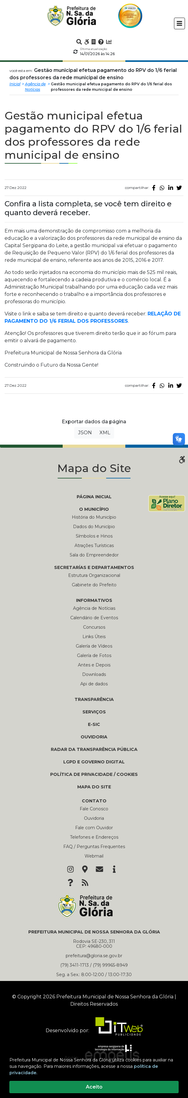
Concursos (94, 627)
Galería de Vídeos (94, 646)
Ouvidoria (94, 737)
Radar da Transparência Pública (94, 749)
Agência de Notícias (35, 87)
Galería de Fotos (94, 655)
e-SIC (94, 724)
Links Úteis (94, 636)
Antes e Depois (94, 665)
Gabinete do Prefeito (94, 585)
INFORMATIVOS (94, 600)
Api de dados (94, 684)
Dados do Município (94, 526)
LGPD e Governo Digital (94, 762)
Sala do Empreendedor (94, 555)
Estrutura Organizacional (94, 575)
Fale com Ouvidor (94, 827)
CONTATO (94, 801)
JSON (85, 432)
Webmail (94, 856)
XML (104, 432)
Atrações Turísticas (94, 545)
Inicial (14, 84)
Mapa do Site (94, 787)
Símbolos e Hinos (94, 536)
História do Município (94, 517)
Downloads (94, 674)
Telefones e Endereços (94, 837)
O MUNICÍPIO (94, 509)
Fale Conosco (94, 809)
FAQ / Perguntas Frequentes (94, 846)
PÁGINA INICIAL (94, 496)
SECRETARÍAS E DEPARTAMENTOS (94, 567)
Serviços (94, 712)
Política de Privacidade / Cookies (94, 774)
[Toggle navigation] (179, 23)
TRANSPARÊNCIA (94, 699)
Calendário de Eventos (94, 617)
